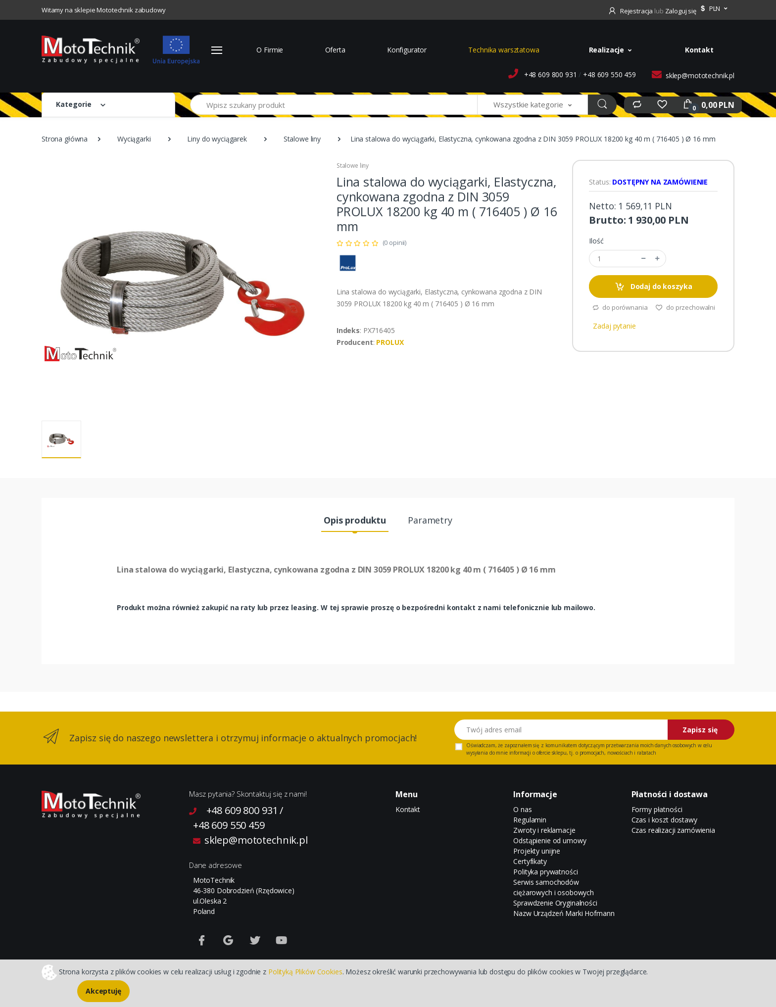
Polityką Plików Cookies (305, 971)
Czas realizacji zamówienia (673, 830)
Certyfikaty (529, 861)
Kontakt (699, 49)
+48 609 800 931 (550, 74)
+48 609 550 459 (609, 74)
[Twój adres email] (561, 729)
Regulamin (529, 819)
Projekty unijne (536, 851)
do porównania (620, 307)
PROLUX (389, 342)
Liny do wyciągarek (216, 139)
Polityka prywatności (545, 871)
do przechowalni (685, 307)
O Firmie (269, 49)
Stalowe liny (302, 139)
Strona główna (65, 139)
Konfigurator (407, 49)
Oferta (335, 49)
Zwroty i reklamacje (544, 830)
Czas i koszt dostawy (664, 819)
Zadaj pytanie (614, 326)
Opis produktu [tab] (355, 520)
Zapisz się (700, 729)
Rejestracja (631, 10)
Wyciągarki (134, 139)
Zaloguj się (680, 10)
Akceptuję (103, 991)
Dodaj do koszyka (653, 287)
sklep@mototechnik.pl (700, 75)
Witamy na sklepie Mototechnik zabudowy (104, 9)
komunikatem (561, 745)
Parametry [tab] (430, 520)
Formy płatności (656, 809)
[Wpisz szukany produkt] (334, 105)
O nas (522, 809)
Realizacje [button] (607, 49)
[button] (713, 9)
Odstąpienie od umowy (549, 840)
